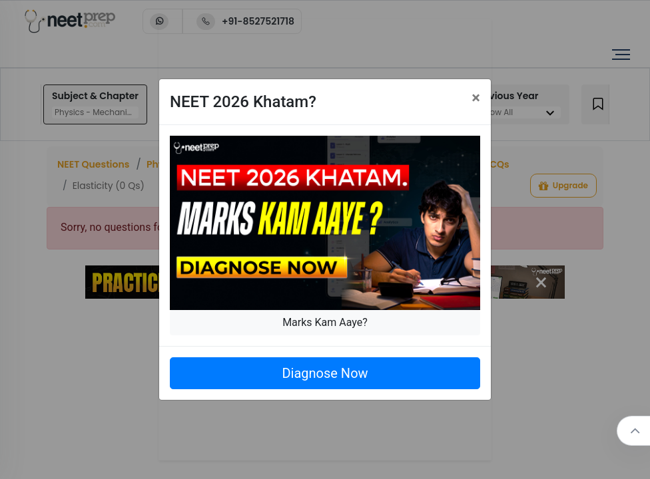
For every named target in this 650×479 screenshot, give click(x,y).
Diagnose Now (325, 373)
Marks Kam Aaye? (325, 322)
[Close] (476, 97)
